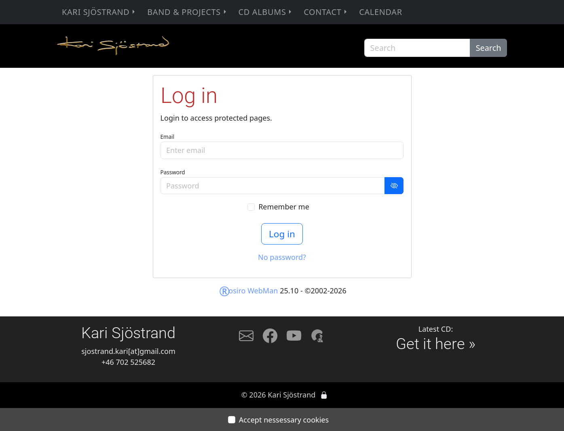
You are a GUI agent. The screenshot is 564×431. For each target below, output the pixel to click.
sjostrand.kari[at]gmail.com (128, 351)
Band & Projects (187, 11)
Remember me (283, 206)
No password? (282, 257)
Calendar (380, 11)
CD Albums (265, 11)
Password (173, 172)
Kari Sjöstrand (99, 11)
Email (168, 136)
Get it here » (435, 344)
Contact (326, 11)
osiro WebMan (248, 290)
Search (488, 47)
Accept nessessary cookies (284, 420)
